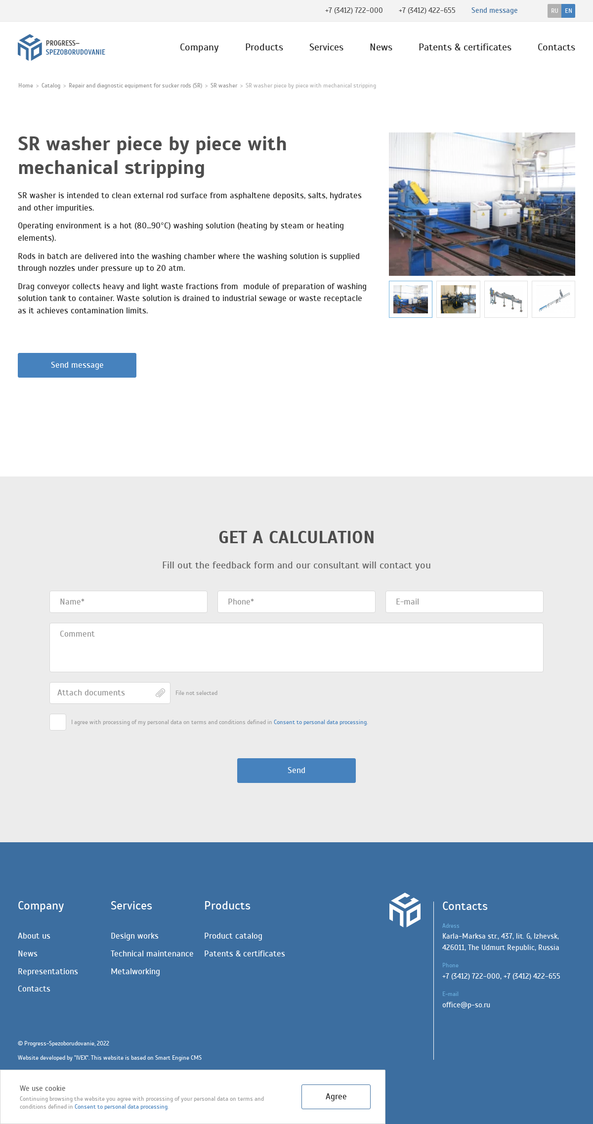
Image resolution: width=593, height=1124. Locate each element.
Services (326, 47)
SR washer (224, 85)
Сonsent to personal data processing (121, 1107)
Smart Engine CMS (178, 1058)
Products (264, 47)
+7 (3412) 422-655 (427, 10)
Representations (48, 971)
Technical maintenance (152, 954)
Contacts (556, 47)
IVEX (81, 1058)
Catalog (51, 85)
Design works (135, 936)
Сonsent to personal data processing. (321, 722)
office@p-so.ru (466, 1005)
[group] (482, 204)
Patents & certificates (465, 47)
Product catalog (233, 936)
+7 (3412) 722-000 (354, 10)
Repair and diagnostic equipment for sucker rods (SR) (135, 85)
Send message (77, 365)
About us (34, 936)
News (381, 47)
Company (199, 47)
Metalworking (135, 971)
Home (25, 85)
